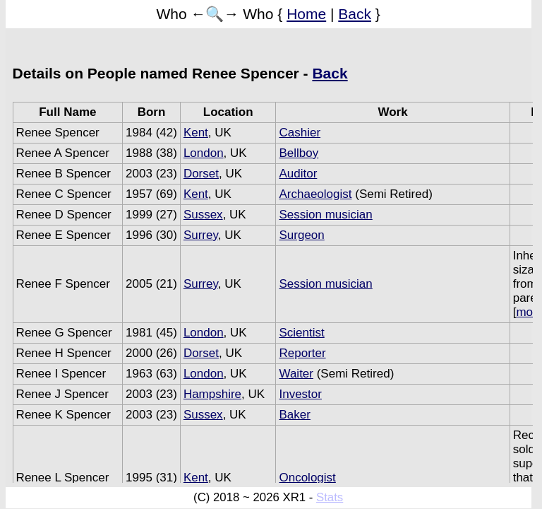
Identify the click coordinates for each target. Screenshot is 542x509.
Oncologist (307, 477)
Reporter (302, 353)
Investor (300, 394)
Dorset (201, 173)
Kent (195, 132)
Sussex (203, 214)
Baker (294, 414)
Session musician (325, 214)
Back (354, 14)
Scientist (301, 332)
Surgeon (301, 235)
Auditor (298, 173)
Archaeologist (315, 194)
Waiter (296, 373)
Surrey (200, 235)
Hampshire (212, 394)
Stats (329, 497)
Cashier (299, 132)
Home (306, 14)
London (203, 153)
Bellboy (298, 153)
